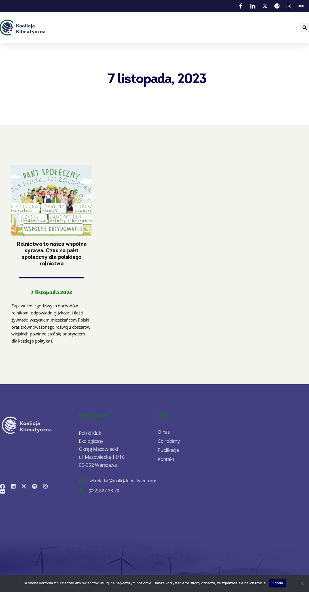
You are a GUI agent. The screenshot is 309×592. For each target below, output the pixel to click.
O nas (174, 22)
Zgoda (277, 583)
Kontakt (284, 22)
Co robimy (209, 22)
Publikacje (250, 22)
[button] (304, 27)
